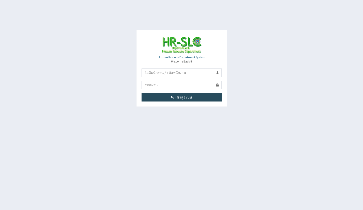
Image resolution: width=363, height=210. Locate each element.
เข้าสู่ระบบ (181, 97)
